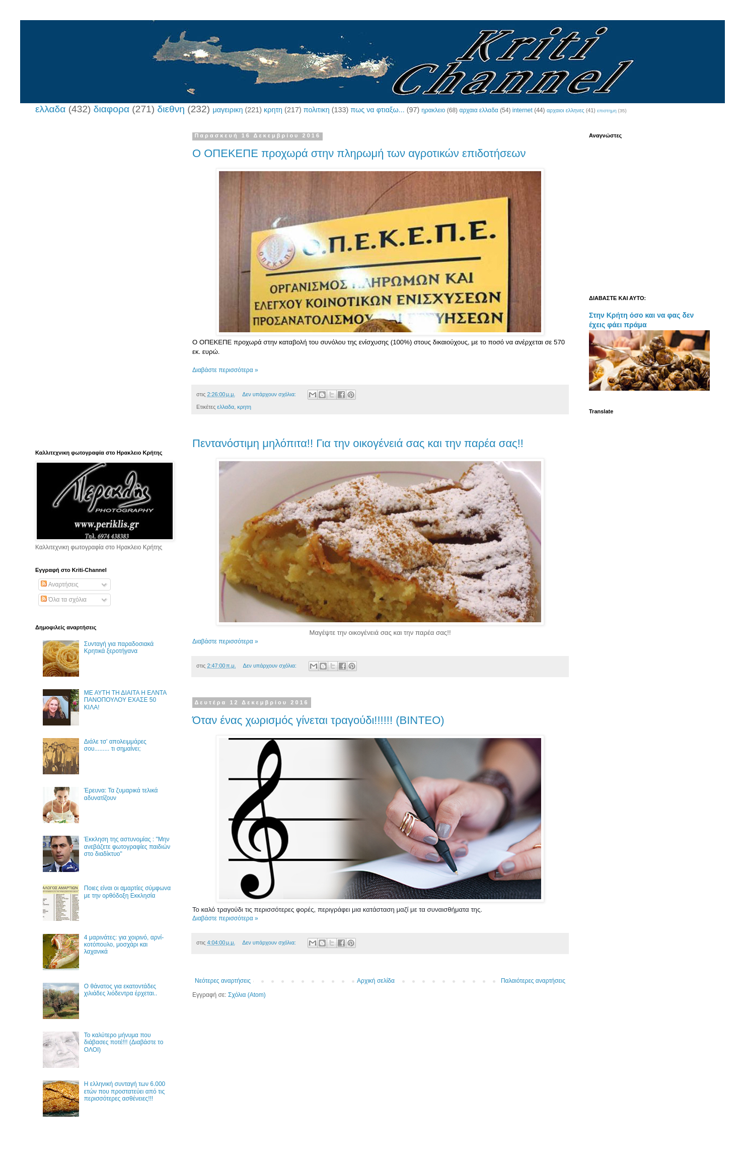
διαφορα (111, 109)
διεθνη (170, 109)
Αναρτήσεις (60, 584)
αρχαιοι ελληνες (565, 110)
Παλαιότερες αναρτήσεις (533, 980)
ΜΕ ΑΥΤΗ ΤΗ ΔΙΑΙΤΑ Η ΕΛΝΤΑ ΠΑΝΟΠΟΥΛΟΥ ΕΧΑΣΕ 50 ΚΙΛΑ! (125, 700)
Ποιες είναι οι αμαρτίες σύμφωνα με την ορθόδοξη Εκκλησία (127, 892)
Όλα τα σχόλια (64, 599)
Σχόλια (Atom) (247, 994)
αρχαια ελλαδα (478, 110)
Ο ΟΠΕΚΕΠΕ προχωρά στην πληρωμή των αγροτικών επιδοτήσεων (359, 153)
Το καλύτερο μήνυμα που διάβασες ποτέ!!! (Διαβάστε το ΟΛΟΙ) (124, 1042)
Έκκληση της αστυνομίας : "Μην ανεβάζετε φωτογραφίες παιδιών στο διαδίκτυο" (127, 846)
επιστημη (607, 110)
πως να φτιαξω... (377, 110)
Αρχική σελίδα (376, 980)
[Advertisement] (103, 283)
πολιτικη (317, 110)
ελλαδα (50, 109)
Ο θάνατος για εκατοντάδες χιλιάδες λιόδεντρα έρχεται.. (121, 990)
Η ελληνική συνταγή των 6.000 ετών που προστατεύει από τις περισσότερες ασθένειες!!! (124, 1091)
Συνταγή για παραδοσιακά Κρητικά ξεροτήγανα (119, 647)
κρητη (273, 110)
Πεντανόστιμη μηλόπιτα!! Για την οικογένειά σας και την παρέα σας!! (358, 443)
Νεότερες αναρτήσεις (223, 980)
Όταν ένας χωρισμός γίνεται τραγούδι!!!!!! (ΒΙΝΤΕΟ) (318, 720)
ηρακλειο (433, 110)
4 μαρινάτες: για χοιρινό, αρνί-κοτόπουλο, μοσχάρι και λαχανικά (124, 945)
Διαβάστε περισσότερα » (225, 370)
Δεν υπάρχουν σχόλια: (269, 394)
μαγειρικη (227, 110)
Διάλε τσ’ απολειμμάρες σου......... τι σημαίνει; (115, 745)
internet (522, 110)
